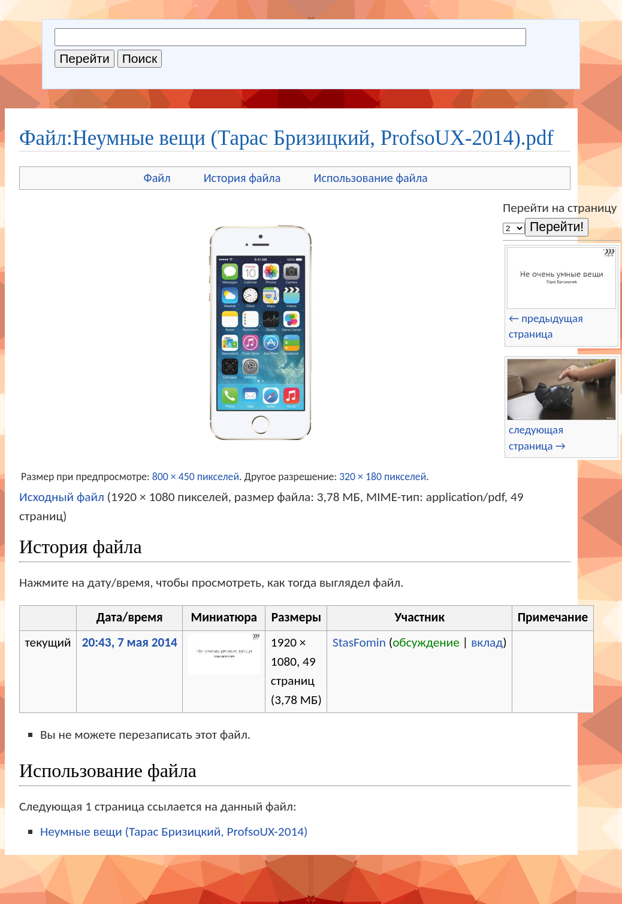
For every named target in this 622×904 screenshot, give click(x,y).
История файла (242, 178)
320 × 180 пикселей (382, 476)
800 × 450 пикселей (195, 476)
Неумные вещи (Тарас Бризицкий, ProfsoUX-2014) (173, 831)
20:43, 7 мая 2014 (129, 642)
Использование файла (370, 178)
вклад (487, 642)
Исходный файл (61, 497)
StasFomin (359, 642)
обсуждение (426, 642)
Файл (157, 178)
